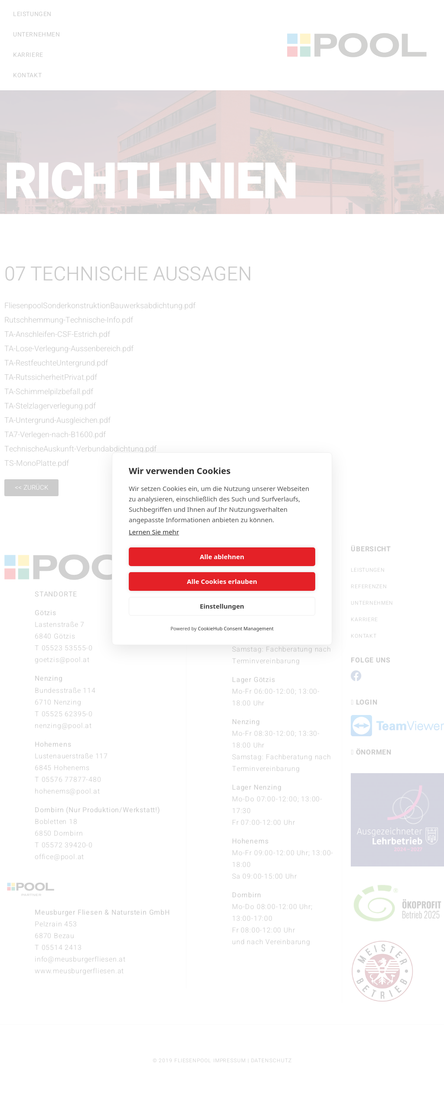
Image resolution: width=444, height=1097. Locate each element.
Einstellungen (222, 594)
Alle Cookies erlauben (270, 569)
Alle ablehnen (174, 569)
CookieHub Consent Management (236, 616)
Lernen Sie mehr (154, 544)
